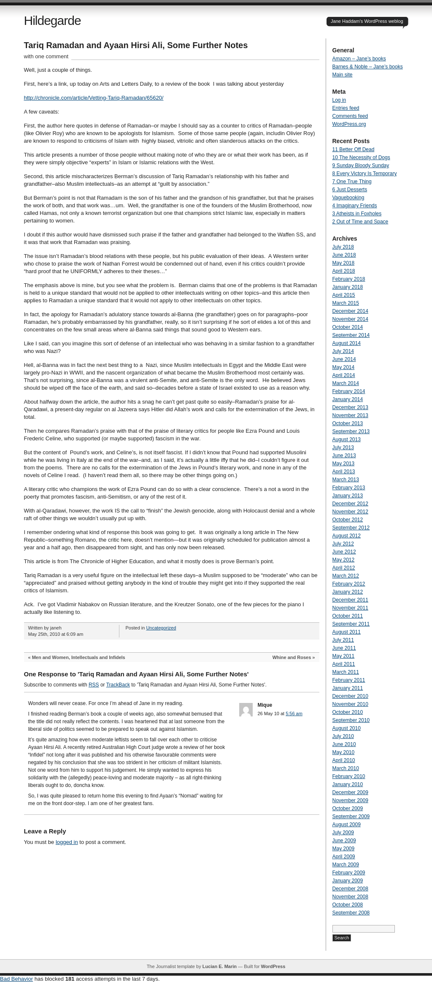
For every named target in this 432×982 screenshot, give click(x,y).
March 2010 (345, 768)
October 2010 (347, 712)
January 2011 (347, 688)
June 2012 (344, 552)
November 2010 (350, 704)
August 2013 (346, 439)
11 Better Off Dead (353, 149)
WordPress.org (349, 124)
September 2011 (351, 624)
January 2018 (347, 287)
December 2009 (350, 792)
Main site (342, 75)
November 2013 (350, 415)
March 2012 (345, 576)
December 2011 (350, 600)
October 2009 (347, 808)
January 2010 (347, 784)
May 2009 (343, 849)
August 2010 (346, 728)
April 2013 (343, 472)
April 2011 (343, 664)
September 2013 (351, 431)
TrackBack (118, 685)
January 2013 (347, 496)
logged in (67, 842)
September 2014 (351, 335)
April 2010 (343, 760)
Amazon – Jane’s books (359, 59)
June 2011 (344, 648)
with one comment (46, 56)
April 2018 (343, 271)
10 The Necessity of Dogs (361, 157)
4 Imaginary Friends (354, 206)
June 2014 (344, 359)
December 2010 (350, 696)
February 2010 (348, 776)
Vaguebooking (348, 198)
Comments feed (350, 116)
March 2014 (345, 383)
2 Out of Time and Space (360, 222)
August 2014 (346, 343)
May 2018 (343, 263)
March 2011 (345, 672)
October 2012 (347, 520)
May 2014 (343, 367)
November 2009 (350, 800)
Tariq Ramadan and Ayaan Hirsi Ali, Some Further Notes (136, 45)
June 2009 (344, 841)
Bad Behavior (16, 979)
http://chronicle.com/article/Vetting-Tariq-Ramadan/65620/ (94, 98)
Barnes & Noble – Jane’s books (367, 67)
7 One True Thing (352, 181)
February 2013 (348, 488)
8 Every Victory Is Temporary (364, 173)
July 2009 (343, 833)
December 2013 (350, 407)
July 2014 (343, 351)
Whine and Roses (292, 657)
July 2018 (343, 247)
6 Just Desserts (349, 190)
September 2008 (351, 913)
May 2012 (343, 560)
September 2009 (351, 816)
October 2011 (347, 616)
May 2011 (343, 656)
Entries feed (345, 108)
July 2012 (343, 544)
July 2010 (343, 736)
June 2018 (344, 255)
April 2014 (343, 375)
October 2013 (347, 423)
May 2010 (343, 752)
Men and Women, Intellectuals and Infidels (78, 657)
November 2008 (350, 897)
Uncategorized (161, 627)
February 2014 (348, 391)
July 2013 (343, 447)
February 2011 (348, 680)
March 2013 (345, 480)
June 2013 (344, 455)
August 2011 (346, 632)
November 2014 (350, 319)
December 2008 (350, 889)
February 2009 (348, 873)
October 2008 (347, 905)
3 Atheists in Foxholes (357, 214)
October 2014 (347, 327)
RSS (94, 685)
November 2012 (350, 512)
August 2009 (346, 824)
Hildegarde (52, 20)
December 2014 (350, 311)
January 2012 (347, 592)
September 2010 (351, 720)
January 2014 (347, 399)
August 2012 (346, 536)
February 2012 (348, 584)
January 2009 (347, 881)
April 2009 (343, 857)
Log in (339, 100)
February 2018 (348, 279)
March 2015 (345, 303)
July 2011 (343, 640)
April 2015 (343, 295)
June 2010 (344, 744)
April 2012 (343, 568)
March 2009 (345, 865)
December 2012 (350, 504)
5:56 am (294, 713)
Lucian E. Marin (219, 966)
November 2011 (350, 608)
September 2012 (351, 528)
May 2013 (343, 464)
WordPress (273, 966)
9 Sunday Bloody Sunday (360, 165)
